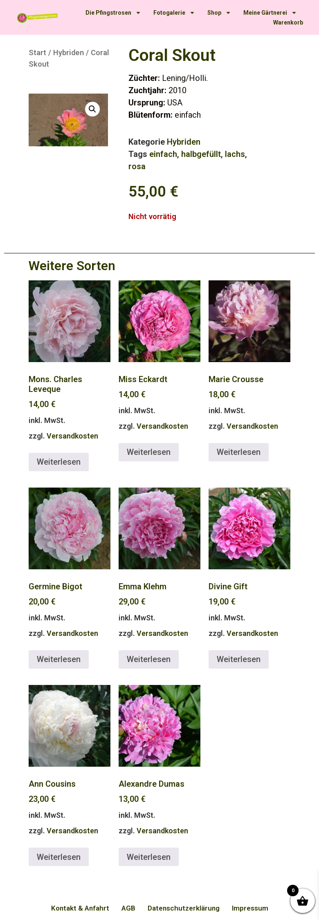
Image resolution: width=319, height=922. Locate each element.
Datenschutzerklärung (184, 908)
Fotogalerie (174, 13)
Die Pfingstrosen (113, 13)
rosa (137, 166)
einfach (163, 154)
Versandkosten (72, 436)
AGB (128, 908)
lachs (235, 154)
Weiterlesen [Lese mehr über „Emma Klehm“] (149, 659)
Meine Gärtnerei (270, 13)
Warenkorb (288, 22)
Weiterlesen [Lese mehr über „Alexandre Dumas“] (149, 857)
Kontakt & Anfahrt (80, 908)
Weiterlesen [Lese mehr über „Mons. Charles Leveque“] (59, 462)
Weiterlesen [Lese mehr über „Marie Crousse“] (239, 452)
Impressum (250, 908)
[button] (92, 109)
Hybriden (68, 52)
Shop (219, 13)
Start (37, 52)
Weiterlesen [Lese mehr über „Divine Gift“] (239, 659)
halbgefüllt (201, 154)
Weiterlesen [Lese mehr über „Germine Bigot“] (59, 659)
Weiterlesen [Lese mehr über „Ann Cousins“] (59, 857)
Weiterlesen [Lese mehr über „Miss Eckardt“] (149, 452)
